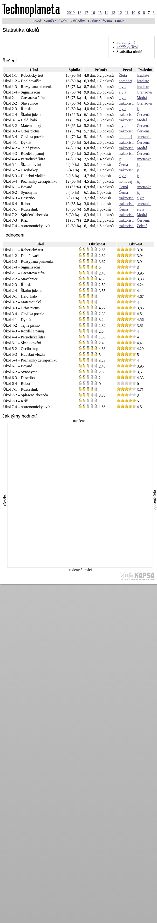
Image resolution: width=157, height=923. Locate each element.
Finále (119, 21)
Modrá (142, 98)
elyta (122, 87)
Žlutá (123, 75)
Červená (143, 114)
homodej (125, 81)
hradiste (143, 75)
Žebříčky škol (127, 47)
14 (107, 13)
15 (100, 13)
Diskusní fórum (100, 21)
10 (133, 13)
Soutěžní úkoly (55, 21)
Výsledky (77, 21)
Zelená (142, 226)
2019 (71, 13)
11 (127, 13)
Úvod (37, 21)
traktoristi (126, 103)
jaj (139, 109)
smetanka (144, 137)
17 (86, 13)
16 (93, 13)
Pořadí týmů (126, 42)
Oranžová (144, 92)
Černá (123, 164)
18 (80, 13)
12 (120, 13)
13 (113, 13)
